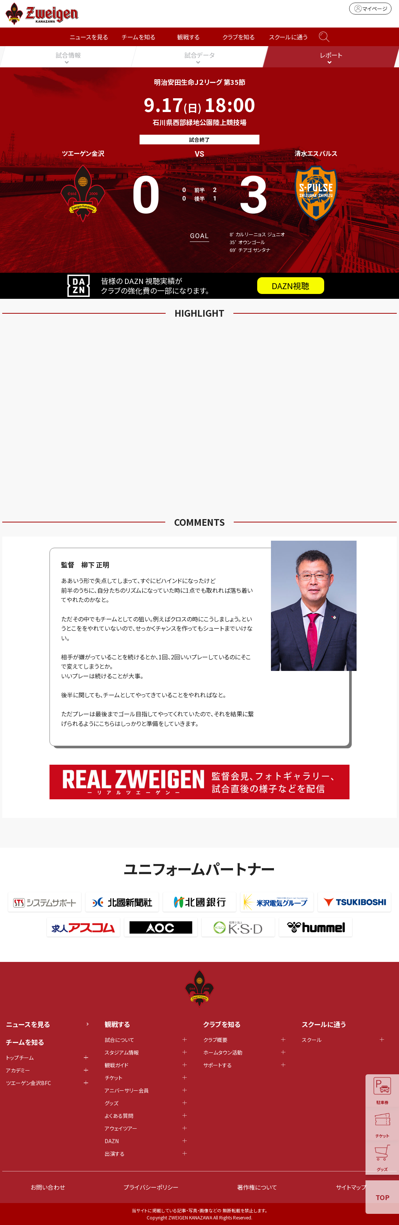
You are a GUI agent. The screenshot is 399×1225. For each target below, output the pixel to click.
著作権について (257, 1187)
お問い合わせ (48, 1187)
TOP (382, 1197)
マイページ (370, 8)
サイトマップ (351, 1187)
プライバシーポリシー (151, 1187)
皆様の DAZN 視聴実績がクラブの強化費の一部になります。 (196, 286)
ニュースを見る (89, 36)
